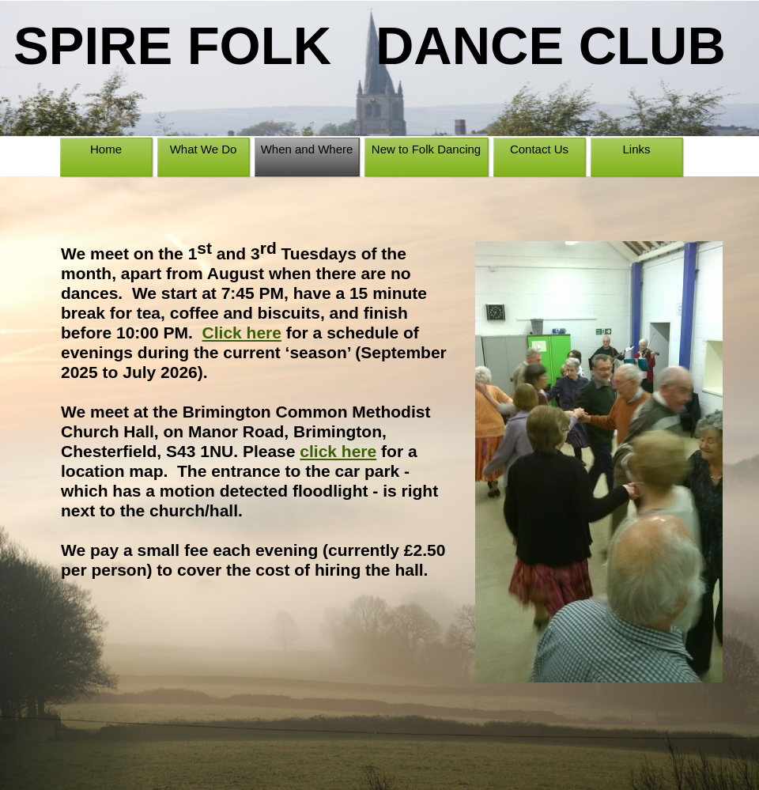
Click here (241, 332)
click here (338, 451)
